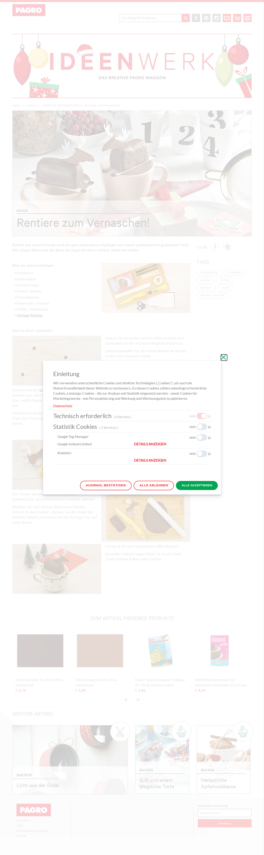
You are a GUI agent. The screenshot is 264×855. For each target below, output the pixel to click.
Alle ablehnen (153, 485)
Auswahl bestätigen (106, 485)
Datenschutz (62, 406)
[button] (172, 444)
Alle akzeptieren (197, 485)
